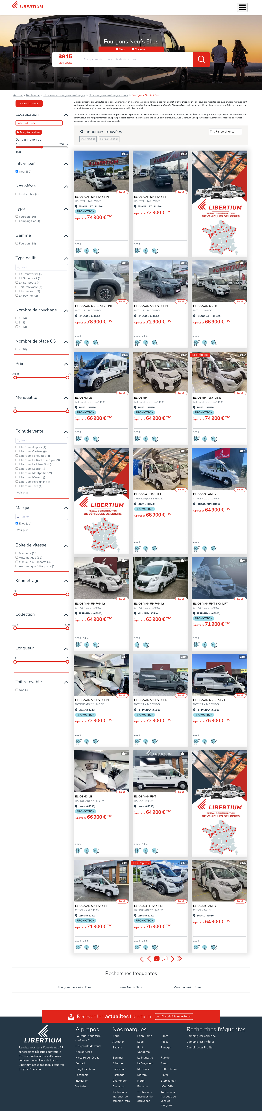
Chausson (118, 1082)
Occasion (140, 45)
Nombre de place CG (36, 336)
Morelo (142, 1070)
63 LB (83, 393)
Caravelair (119, 1064)
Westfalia (167, 1082)
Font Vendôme (143, 1045)
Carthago (118, 1070)
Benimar (117, 1053)
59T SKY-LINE (207, 393)
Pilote (164, 1031)
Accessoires (133, 5)
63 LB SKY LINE (149, 901)
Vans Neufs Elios (131, 983)
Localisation (27, 110)
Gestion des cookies (160, 1107)
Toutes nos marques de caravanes (145, 1092)
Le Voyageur (145, 1059)
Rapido (165, 1053)
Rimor (165, 1059)
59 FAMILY (205, 489)
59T (141, 393)
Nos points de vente (88, 1041)
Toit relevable (29, 677)
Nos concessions (226, 5)
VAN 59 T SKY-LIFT (210, 599)
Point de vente (29, 426)
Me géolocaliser (29, 128)
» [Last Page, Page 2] (179, 954)
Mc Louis (143, 1064)
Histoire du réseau (87, 1053)
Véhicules (96, 5)
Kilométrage (27, 576)
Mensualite (26, 393)
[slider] (15, 373)
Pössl (164, 1037)
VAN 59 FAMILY (90, 599)
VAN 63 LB (205, 301)
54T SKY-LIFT (147, 489)
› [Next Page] (172, 954)
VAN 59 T (145, 792)
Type (20, 204)
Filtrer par (25, 159)
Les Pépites (79, 5)
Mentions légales (133, 1107)
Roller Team (169, 1064)
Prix (19, 359)
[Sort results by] (225, 127)
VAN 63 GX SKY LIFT (211, 695)
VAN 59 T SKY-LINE (92, 192)
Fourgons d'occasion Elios (74, 983)
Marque (23, 503)
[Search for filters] (42, 262)
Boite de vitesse (31, 540)
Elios (140, 1037)
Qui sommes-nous (183, 5)
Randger (166, 1043)
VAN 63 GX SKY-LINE (94, 301)
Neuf (122, 45)
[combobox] (147, 53)
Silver (164, 1070)
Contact (246, 6)
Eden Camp (144, 1031)
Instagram (81, 1076)
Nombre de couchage (36, 305)
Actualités (204, 5)
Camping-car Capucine (201, 1031)
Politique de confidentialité (102, 1107)
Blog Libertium (85, 1064)
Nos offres (26, 181)
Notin (141, 1076)
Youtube (80, 1082)
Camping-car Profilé (200, 1043)
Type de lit (26, 253)
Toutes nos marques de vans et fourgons (168, 1094)
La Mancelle (145, 1053)
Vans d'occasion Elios (187, 983)
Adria (115, 1031)
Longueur (25, 643)
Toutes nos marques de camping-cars (121, 1092)
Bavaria (117, 1043)
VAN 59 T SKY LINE (151, 192)
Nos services (114, 5)
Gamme (23, 230)
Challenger (119, 1076)
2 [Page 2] (164, 954)
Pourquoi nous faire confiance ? (88, 1033)
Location (161, 5)
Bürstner (118, 1059)
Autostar (118, 1037)
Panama (142, 1082)
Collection (25, 609)
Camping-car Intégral (200, 1037)
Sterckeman (168, 1076)
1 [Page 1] (156, 954)
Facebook (81, 1070)
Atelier (148, 5)
